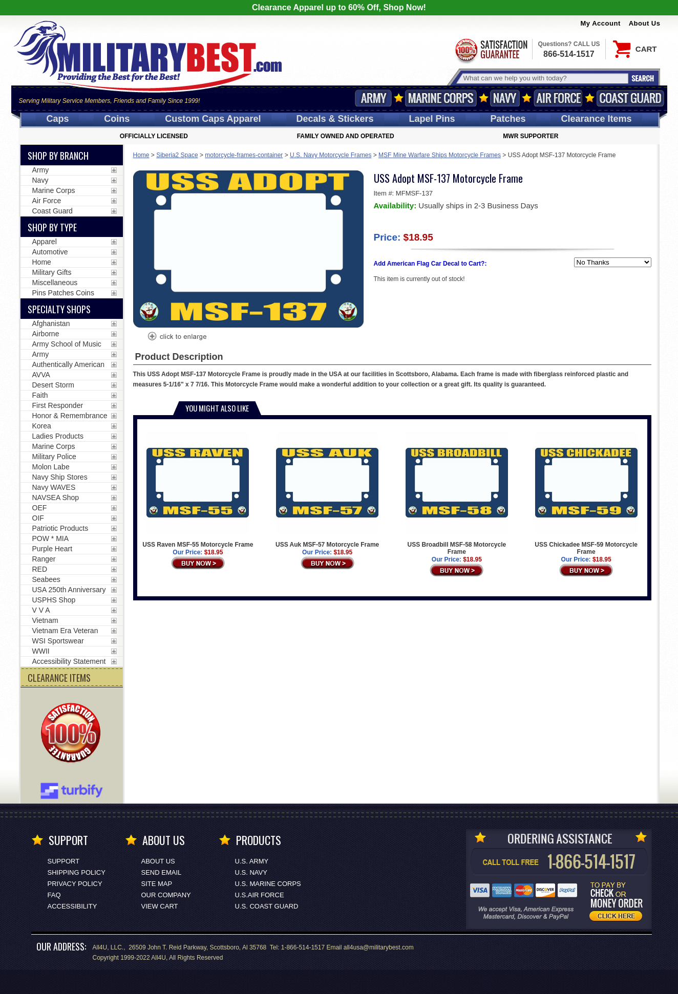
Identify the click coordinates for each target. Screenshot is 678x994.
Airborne (45, 334)
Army (373, 98)
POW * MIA (50, 538)
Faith (40, 395)
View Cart (159, 906)
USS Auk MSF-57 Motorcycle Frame (327, 489)
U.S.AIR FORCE (259, 895)
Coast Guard (630, 98)
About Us (645, 23)
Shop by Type (52, 227)
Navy (505, 98)
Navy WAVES (54, 487)
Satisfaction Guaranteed (491, 50)
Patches (507, 119)
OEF (39, 508)
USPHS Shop (54, 600)
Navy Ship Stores (60, 477)
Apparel (44, 241)
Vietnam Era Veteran (65, 630)
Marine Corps (441, 98)
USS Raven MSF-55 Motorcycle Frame (197, 489)
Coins (117, 119)
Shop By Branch (58, 155)
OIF (38, 518)
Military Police (54, 456)
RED (40, 569)
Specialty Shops (59, 309)
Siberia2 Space (177, 155)
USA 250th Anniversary (69, 590)
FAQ (54, 895)
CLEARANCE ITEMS (59, 677)
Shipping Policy (76, 872)
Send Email (161, 872)
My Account (601, 23)
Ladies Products (57, 436)
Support (64, 861)
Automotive (50, 252)
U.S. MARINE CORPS (268, 884)
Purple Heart (52, 549)
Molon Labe (51, 467)
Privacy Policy (75, 884)
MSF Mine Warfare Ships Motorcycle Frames (439, 155)
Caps (57, 119)
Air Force (558, 98)
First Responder (57, 405)
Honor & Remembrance (70, 416)
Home (141, 155)
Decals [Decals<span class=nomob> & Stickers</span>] (335, 119)
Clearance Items (596, 119)
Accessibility (72, 906)
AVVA (41, 375)
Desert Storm (53, 385)
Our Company (166, 895)
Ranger (44, 559)
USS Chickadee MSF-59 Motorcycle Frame (586, 493)
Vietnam (45, 620)
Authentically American (68, 364)
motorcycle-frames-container (244, 155)
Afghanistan (51, 323)
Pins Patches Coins (63, 293)
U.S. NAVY (251, 872)
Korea (41, 426)
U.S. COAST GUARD (267, 906)
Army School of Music (66, 344)
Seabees (46, 579)
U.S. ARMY (252, 861)
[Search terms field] (544, 78)
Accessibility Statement (69, 661)
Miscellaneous (55, 282)
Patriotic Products (60, 528)
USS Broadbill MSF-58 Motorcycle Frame (457, 493)
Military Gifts (52, 272)
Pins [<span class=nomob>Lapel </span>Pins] (432, 119)
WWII (41, 651)
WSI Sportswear (58, 641)
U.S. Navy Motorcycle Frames (330, 155)
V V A (41, 610)
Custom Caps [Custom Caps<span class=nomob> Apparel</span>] (213, 119)
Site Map (157, 884)
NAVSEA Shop (55, 497)
